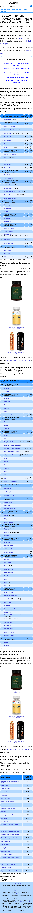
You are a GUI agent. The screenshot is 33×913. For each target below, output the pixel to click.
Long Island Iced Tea (10, 609)
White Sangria (8, 535)
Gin (5, 438)
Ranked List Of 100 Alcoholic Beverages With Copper (16, 64)
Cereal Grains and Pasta (8, 805)
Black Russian (8, 243)
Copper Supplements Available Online (16, 77)
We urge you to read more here (22, 901)
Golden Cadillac (9, 168)
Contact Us (13, 883)
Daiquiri (6, 422)
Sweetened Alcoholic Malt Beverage (14, 615)
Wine (5, 157)
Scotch (6, 461)
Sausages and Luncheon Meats (10, 857)
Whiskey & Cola (9, 632)
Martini (6, 405)
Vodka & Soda (8, 625)
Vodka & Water (8, 545)
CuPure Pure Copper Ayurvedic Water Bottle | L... (16, 353)
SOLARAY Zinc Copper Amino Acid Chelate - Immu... (17, 328)
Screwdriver (7, 221)
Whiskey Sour (8, 234)
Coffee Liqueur (8, 185)
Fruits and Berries (6, 828)
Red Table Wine (8, 569)
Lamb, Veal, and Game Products (10, 831)
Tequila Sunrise (8, 178)
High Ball (7, 605)
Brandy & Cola (8, 592)
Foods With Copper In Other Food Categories (16, 81)
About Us (20, 883)
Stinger (6, 211)
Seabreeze (7, 465)
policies (20, 887)
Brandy (6, 435)
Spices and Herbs (6, 867)
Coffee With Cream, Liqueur (12, 191)
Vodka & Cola (8, 622)
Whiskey (6, 475)
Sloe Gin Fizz (8, 575)
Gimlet (6, 425)
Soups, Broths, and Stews (8, 864)
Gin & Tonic (7, 602)
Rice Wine (7, 645)
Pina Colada (7, 119)
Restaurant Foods (6, 851)
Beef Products (5, 792)
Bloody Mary (8, 175)
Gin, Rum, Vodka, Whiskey (12, 442)
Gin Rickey (7, 562)
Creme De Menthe (9, 130)
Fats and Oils (4, 821)
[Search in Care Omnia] (5, 6)
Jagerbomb (7, 428)
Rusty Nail (7, 218)
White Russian (8, 522)
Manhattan (7, 401)
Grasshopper (8, 164)
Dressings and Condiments (9, 815)
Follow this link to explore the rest (18, 360)
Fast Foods (4, 818)
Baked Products (5, 788)
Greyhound (7, 250)
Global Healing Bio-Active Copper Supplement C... (16, 302)
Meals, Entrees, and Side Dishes (10, 838)
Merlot (6, 566)
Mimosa (6, 408)
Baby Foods (4, 785)
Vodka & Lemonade (10, 508)
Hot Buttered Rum (9, 415)
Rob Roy (6, 388)
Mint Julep (7, 505)
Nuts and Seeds (5, 841)
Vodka (6, 471)
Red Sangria (8, 492)
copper (21, 38)
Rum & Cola (7, 612)
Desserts (3, 811)
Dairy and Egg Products (8, 808)
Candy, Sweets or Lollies (8, 801)
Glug (5, 519)
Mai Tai (6, 144)
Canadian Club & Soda (11, 595)
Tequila (6, 468)
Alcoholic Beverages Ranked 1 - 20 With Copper (16, 69)
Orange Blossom (9, 228)
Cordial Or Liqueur (9, 126)
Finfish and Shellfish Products (9, 824)
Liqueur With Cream (10, 198)
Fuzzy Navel (7, 140)
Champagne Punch (9, 205)
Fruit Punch (7, 208)
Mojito (6, 411)
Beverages (4, 795)
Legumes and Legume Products (10, 834)
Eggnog (6, 529)
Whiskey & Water (9, 549)
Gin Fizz (6, 559)
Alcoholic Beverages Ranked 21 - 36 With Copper (16, 73)
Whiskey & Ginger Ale (10, 481)
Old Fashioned (8, 257)
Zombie (6, 391)
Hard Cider (7, 488)
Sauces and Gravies (6, 854)
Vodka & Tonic (8, 628)
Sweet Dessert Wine (10, 154)
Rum (5, 147)
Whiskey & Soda (9, 635)
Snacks (3, 861)
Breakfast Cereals (6, 798)
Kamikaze (7, 239)
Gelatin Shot (8, 502)
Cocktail (6, 599)
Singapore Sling (9, 495)
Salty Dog (7, 253)
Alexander (7, 398)
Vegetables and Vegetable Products (11, 871)
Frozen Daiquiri (8, 552)
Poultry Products (6, 848)
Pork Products (5, 844)
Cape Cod (7, 542)
